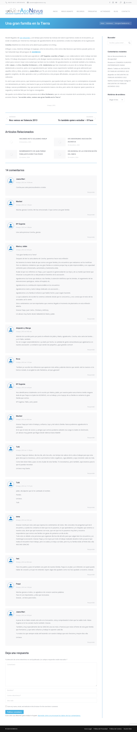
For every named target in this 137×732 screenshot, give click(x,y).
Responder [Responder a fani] (91, 575)
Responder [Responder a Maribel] (91, 215)
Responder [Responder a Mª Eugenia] (91, 237)
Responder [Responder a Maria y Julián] (91, 319)
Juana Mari (20, 179)
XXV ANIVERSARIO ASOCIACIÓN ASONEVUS (79, 140)
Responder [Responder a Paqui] (91, 603)
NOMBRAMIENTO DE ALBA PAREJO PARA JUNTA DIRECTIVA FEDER (32, 152)
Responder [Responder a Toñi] (91, 473)
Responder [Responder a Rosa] (91, 375)
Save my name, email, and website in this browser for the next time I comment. (32, 706)
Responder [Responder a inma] (91, 549)
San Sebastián (25, 38)
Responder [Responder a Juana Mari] (91, 192)
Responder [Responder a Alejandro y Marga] (91, 350)
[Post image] (11, 142)
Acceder (128, 3)
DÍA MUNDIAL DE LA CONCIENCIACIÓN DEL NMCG (82, 152)
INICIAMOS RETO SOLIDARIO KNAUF (33, 139)
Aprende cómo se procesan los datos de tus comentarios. (59, 715)
